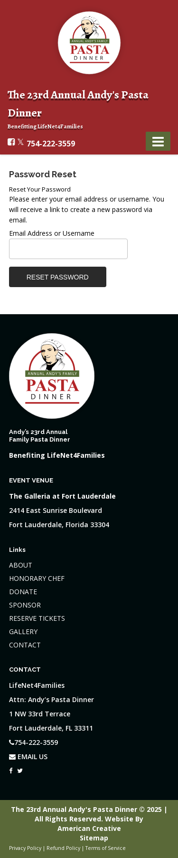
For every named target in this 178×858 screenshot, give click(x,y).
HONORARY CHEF (37, 578)
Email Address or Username (51, 233)
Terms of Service (105, 848)
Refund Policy (63, 848)
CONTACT (25, 644)
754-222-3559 (51, 143)
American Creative (89, 828)
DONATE (23, 591)
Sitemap (94, 837)
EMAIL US (28, 756)
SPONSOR (25, 604)
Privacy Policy (25, 848)
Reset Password (58, 277)
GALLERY (23, 631)
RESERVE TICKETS (37, 618)
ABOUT (20, 564)
